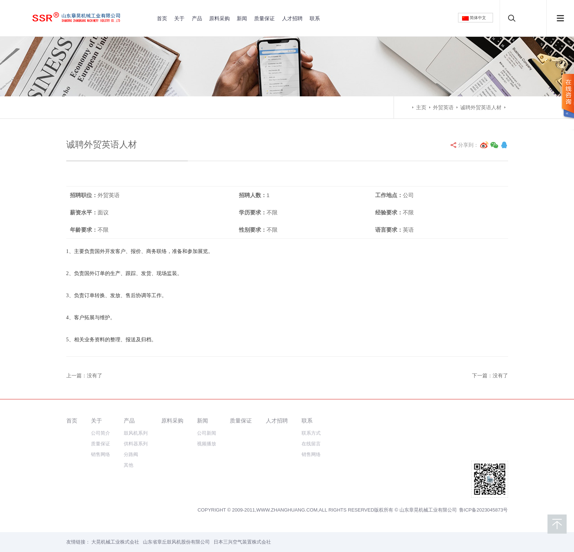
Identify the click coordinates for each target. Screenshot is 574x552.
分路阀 (131, 454)
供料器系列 (136, 443)
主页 (421, 107)
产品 (197, 18)
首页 (162, 18)
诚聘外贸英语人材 (480, 107)
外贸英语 (443, 107)
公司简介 (100, 433)
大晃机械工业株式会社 (115, 542)
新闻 (242, 18)
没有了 (94, 375)
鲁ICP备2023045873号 (483, 510)
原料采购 (219, 18)
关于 (179, 18)
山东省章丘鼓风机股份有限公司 (176, 542)
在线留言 (311, 443)
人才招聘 (292, 18)
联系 (315, 18)
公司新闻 (206, 433)
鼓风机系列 (136, 433)
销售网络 (100, 454)
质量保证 (264, 18)
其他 (128, 465)
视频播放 (206, 443)
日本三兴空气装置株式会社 (242, 542)
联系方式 (311, 433)
